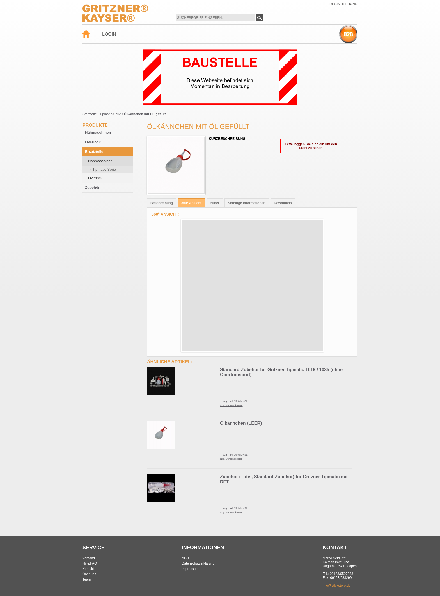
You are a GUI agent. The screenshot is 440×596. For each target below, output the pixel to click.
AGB (185, 558)
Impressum (190, 569)
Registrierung (343, 4)
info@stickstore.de (336, 586)
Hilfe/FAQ (89, 563)
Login (109, 34)
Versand (88, 558)
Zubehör (92, 187)
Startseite (89, 114)
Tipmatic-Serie (110, 114)
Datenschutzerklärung (198, 563)
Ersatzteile (94, 151)
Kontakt (88, 569)
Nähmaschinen (98, 132)
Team (86, 579)
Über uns (89, 574)
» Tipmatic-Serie (103, 169)
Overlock (93, 142)
